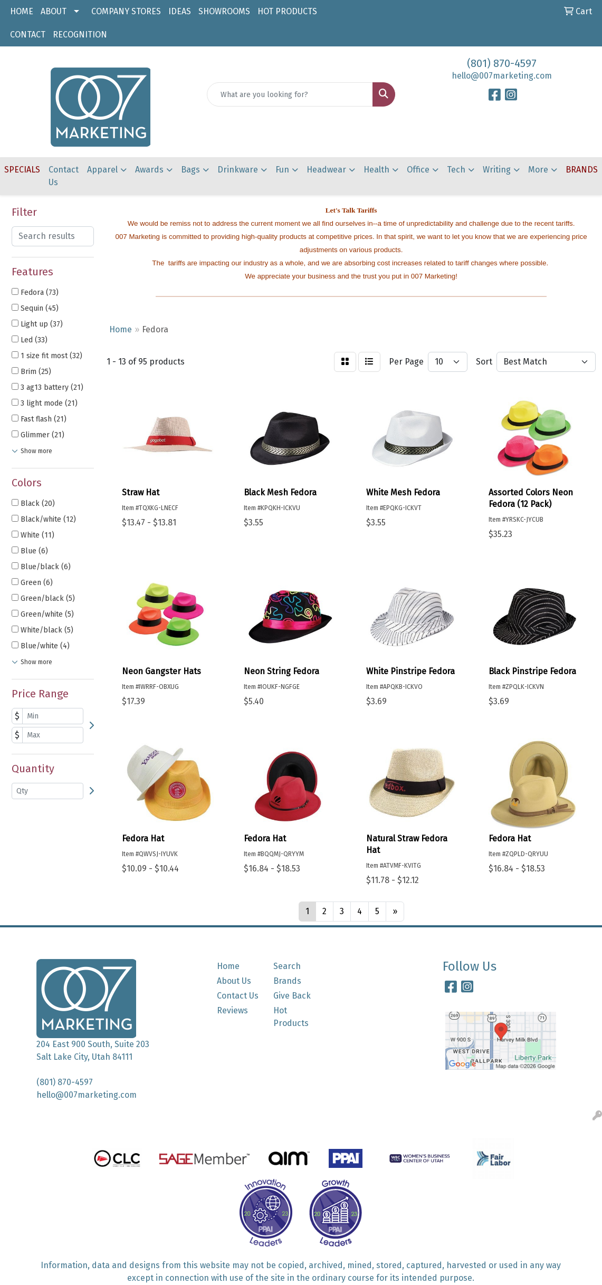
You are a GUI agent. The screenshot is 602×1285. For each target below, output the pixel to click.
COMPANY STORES (126, 11)
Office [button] (418, 170)
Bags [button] (190, 170)
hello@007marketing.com (502, 76)
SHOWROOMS (224, 11)
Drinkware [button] (237, 170)
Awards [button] (149, 170)
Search (287, 966)
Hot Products (291, 1016)
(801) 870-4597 (502, 63)
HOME (21, 11)
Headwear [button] (326, 170)
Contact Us (64, 176)
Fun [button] (282, 170)
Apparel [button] (102, 170)
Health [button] (376, 170)
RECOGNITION (80, 35)
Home (228, 966)
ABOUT (53, 11)
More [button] (538, 170)
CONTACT (27, 35)
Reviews (232, 1010)
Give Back (292, 996)
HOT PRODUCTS (287, 11)
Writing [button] (497, 170)
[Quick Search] (289, 94)
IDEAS (179, 11)
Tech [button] (456, 170)
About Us (234, 981)
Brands (287, 981)
